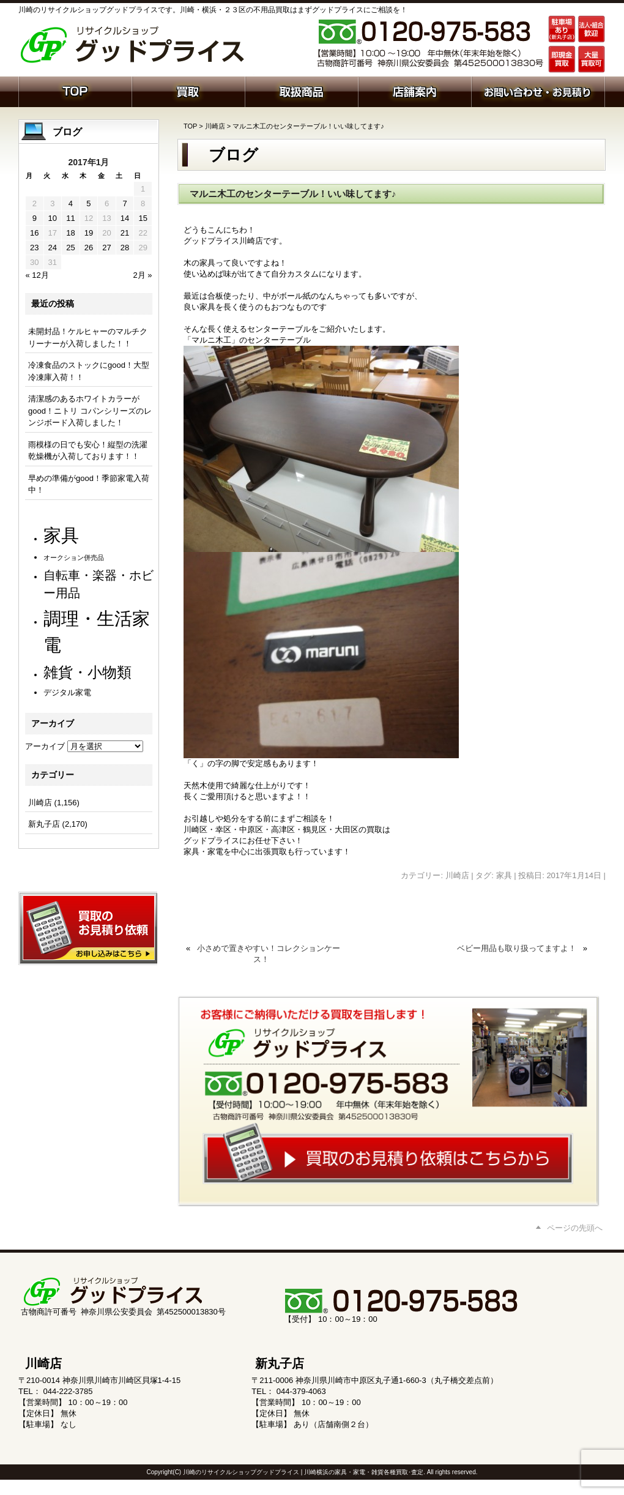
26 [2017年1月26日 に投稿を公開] (88, 247)
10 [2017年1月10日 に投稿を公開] (52, 218)
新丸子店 (44, 824)
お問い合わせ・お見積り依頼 (538, 90)
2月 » (142, 275)
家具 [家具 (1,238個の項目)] (61, 535)
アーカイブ (45, 746)
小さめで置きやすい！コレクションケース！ (268, 954)
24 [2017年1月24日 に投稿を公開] (52, 247)
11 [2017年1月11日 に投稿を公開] (70, 218)
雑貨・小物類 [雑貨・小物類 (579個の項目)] (87, 672)
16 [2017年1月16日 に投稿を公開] (34, 232)
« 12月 (37, 275)
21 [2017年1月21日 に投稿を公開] (125, 232)
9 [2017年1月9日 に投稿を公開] (34, 218)
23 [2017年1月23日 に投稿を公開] (34, 247)
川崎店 (215, 126)
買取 (188, 90)
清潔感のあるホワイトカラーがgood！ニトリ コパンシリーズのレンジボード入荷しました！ (90, 410)
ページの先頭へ (575, 1227)
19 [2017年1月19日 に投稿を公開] (88, 232)
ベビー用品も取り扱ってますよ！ (516, 948)
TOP (190, 126)
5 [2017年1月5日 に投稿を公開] (88, 203)
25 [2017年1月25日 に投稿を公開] (70, 247)
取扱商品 (301, 90)
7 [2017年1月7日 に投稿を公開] (124, 203)
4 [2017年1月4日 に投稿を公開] (71, 203)
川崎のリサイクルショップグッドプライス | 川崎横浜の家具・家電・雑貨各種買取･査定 (303, 1472)
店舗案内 (414, 90)
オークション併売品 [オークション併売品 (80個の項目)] (73, 557)
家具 (504, 875)
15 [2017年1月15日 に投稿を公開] (142, 218)
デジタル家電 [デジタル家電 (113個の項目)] (67, 692)
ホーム (75, 90)
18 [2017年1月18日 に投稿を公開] (70, 232)
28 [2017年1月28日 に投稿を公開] (125, 247)
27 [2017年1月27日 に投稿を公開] (106, 247)
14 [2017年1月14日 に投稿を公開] (125, 218)
